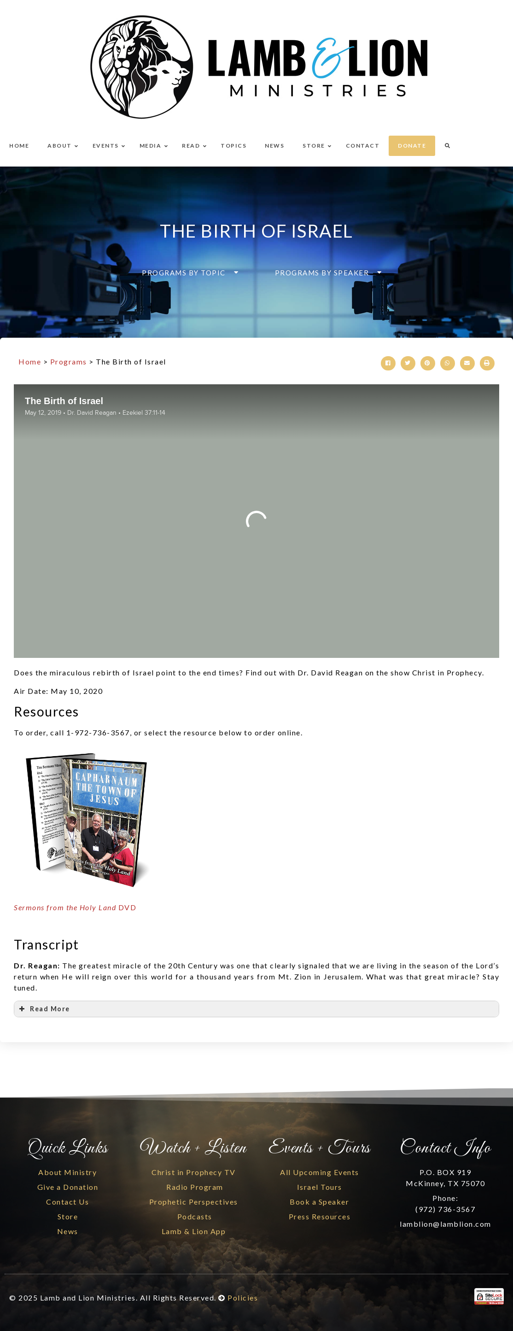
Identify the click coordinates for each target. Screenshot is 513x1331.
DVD (75, 907)
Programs (68, 361)
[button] (187, 273)
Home (29, 361)
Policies (242, 1297)
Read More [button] (43, 1009)
